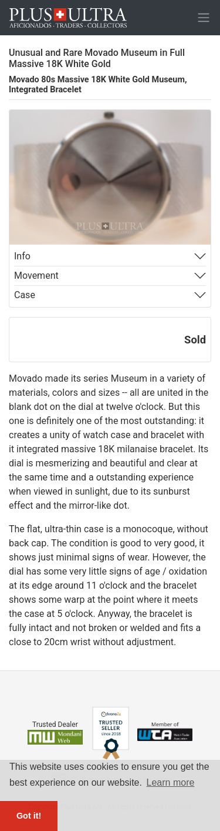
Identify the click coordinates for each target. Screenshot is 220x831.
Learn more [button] (171, 782)
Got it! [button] (28, 815)
